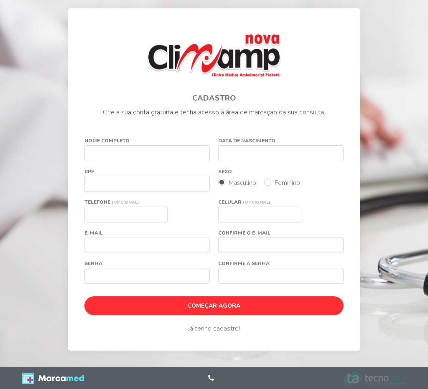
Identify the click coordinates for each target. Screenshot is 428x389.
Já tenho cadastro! (214, 328)
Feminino (287, 183)
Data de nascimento (246, 140)
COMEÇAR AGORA (214, 306)
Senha (93, 263)
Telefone (111, 202)
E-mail (93, 233)
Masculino (242, 183)
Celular (244, 202)
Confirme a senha (244, 263)
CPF (89, 171)
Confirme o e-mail (244, 233)
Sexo (225, 171)
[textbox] (147, 153)
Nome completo (107, 140)
